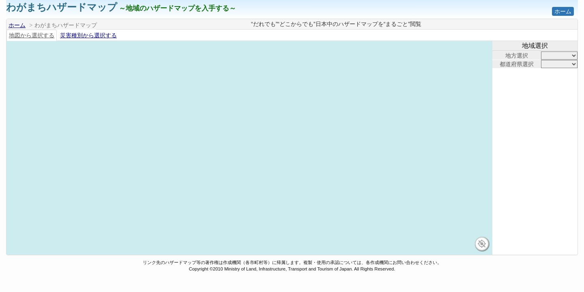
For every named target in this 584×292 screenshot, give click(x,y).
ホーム (562, 11)
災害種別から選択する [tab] (88, 35)
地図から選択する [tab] (31, 35)
